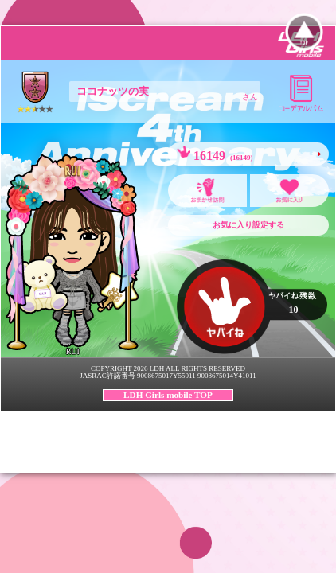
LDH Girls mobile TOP (168, 395)
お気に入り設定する (248, 224)
